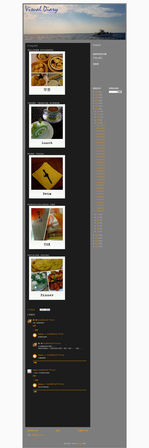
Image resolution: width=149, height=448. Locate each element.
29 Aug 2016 (101, 131)
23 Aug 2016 (101, 148)
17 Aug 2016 (101, 165)
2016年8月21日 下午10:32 (52, 343)
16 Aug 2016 (101, 168)
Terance (41, 334)
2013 (97, 241)
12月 (99, 111)
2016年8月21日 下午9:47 (46, 320)
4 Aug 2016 (100, 202)
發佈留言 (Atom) (37, 435)
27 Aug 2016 (101, 137)
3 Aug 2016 (100, 205)
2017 (97, 106)
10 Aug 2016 (101, 185)
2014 (97, 238)
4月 (98, 223)
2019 (97, 100)
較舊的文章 (83, 430)
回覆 (34, 326)
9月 (98, 120)
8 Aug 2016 (100, 191)
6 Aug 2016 (100, 196)
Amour (35, 370)
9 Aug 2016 (100, 188)
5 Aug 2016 (100, 199)
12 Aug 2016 (101, 179)
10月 (99, 117)
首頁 (58, 430)
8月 (98, 123)
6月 (98, 217)
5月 (98, 220)
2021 (97, 94)
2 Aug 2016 (100, 208)
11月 (99, 114)
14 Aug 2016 (101, 174)
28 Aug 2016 (101, 134)
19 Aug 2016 (101, 159)
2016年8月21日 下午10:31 (55, 384)
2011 (97, 246)
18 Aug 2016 (101, 162)
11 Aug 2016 (101, 182)
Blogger (80, 443)
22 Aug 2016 (101, 151)
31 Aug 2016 (101, 125)
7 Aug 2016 (100, 194)
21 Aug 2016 (101, 154)
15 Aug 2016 (101, 171)
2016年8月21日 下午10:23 (46, 370)
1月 (98, 231)
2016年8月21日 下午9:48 (55, 334)
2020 (97, 97)
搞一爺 (35, 320)
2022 (97, 92)
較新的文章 (32, 430)
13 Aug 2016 (101, 176)
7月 (98, 214)
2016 (97, 109)
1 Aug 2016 (100, 211)
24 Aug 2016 (101, 145)
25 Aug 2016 (101, 142)
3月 (98, 226)
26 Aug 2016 (101, 139)
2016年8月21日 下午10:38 (55, 355)
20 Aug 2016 (101, 156)
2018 (97, 103)
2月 (98, 229)
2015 (97, 235)
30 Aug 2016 (101, 128)
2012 (97, 243)
